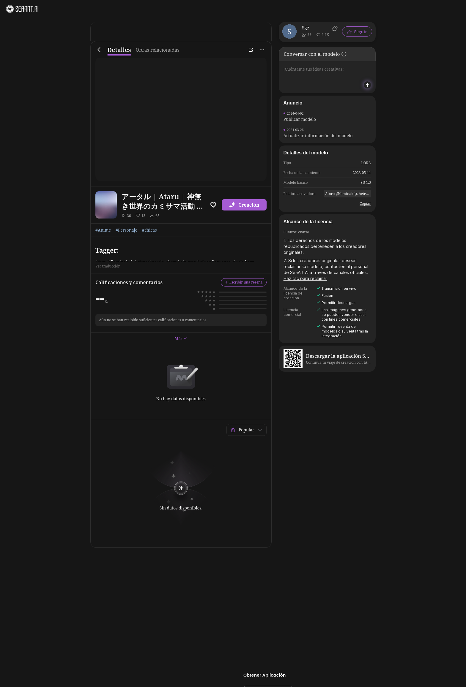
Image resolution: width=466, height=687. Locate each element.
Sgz (306, 27)
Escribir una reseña (244, 282)
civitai (303, 232)
